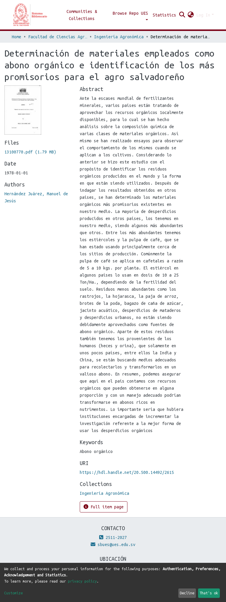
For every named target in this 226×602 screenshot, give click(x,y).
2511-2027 (113, 537)
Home (16, 36)
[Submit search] (182, 15)
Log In (203, 15)
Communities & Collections (82, 15)
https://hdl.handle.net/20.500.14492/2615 (127, 472)
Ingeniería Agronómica (119, 36)
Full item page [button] (104, 506)
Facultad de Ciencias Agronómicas (57, 36)
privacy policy (82, 581)
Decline (187, 593)
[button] (191, 15)
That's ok (209, 593)
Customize (13, 593)
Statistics (164, 15)
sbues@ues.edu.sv (113, 544)
